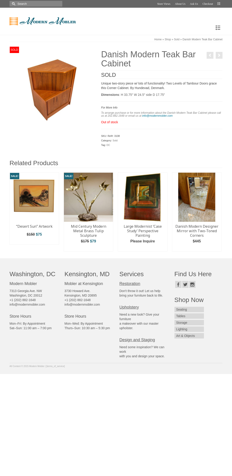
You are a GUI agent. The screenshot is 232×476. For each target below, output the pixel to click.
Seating (181, 309)
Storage (181, 322)
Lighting (181, 329)
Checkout (208, 3)
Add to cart (34, 241)
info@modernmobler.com (157, 115)
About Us (180, 3)
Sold (115, 140)
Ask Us (194, 3)
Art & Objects (185, 336)
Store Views (163, 3)
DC (108, 145)
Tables (180, 316)
